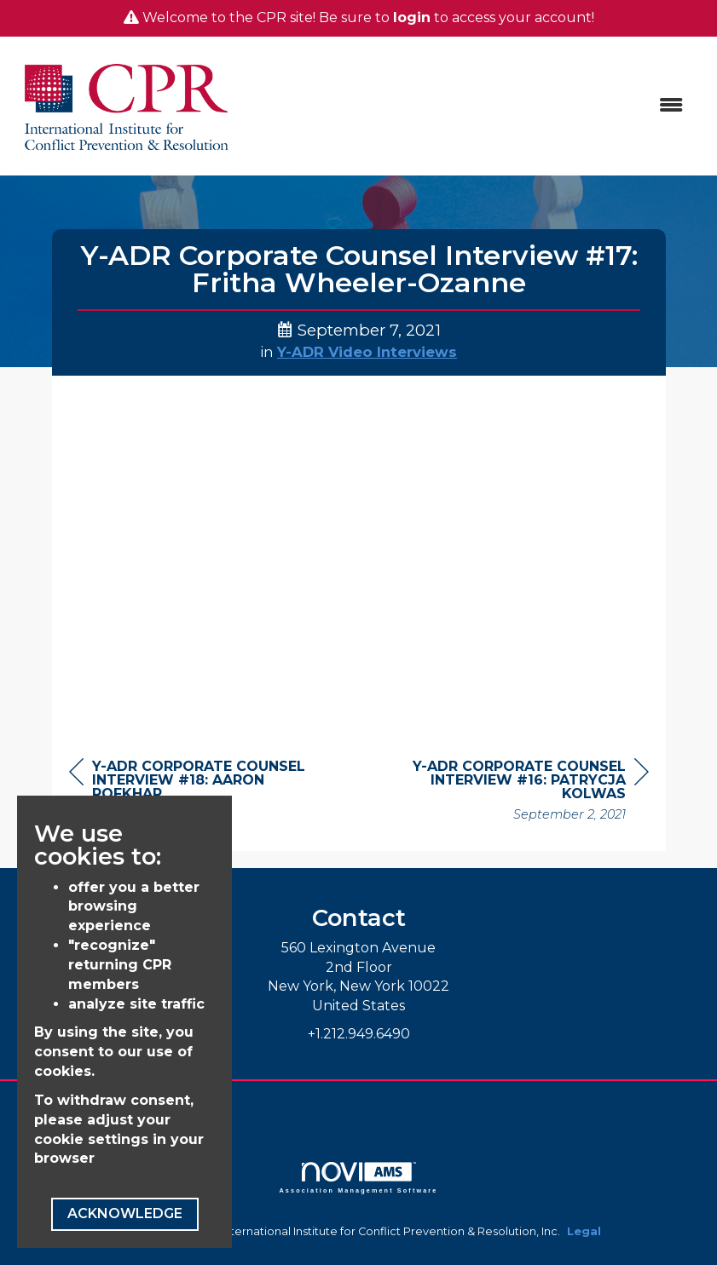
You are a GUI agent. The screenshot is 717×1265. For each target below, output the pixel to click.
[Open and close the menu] (470, 106)
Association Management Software (359, 1177)
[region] (521, 792)
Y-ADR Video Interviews (367, 351)
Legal (584, 1231)
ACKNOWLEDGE (124, 1213)
